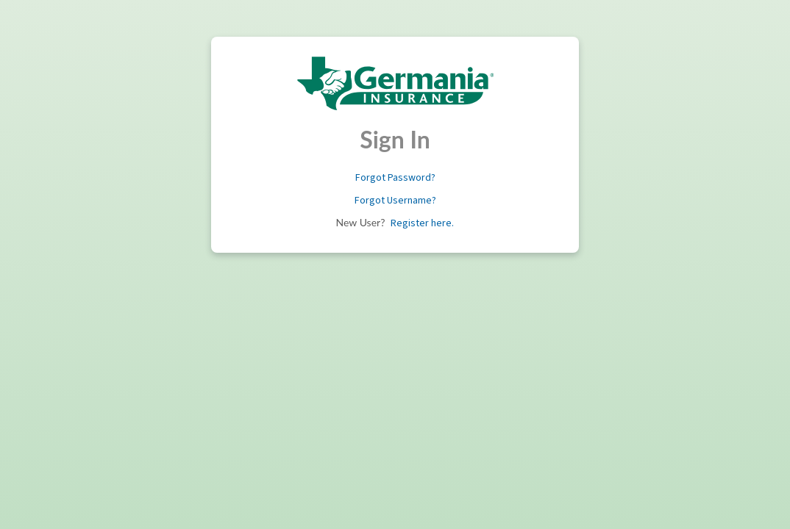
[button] (395, 178)
